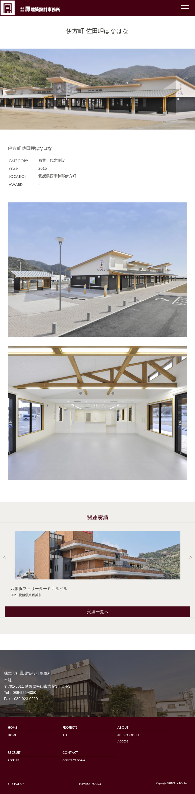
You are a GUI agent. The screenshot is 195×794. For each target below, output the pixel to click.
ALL (64, 735)
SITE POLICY (16, 784)
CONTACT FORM (73, 760)
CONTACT (70, 753)
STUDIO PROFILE (128, 735)
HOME (13, 727)
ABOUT (122, 727)
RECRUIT (14, 753)
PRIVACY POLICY (90, 784)
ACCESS (122, 741)
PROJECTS (70, 727)
